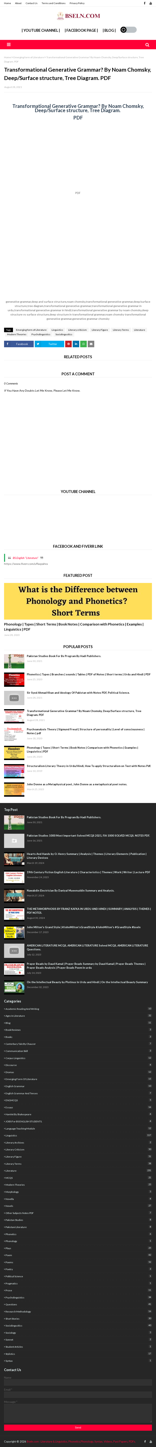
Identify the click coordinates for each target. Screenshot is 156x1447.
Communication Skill (78, 1051)
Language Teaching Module (78, 1128)
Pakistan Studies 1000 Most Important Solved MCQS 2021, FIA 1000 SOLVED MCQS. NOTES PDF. (88, 835)
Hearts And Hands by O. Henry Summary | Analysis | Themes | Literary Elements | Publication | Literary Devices (86, 856)
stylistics (78, 1353)
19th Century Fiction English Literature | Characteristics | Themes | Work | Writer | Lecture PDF (88, 872)
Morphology (78, 1191)
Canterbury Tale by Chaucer (78, 1043)
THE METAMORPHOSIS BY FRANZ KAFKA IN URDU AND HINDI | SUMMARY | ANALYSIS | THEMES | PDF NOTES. (89, 911)
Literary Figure (100, 329)
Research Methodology (78, 1311)
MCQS (78, 1177)
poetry (78, 1269)
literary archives (78, 1142)
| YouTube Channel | (41, 30)
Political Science (78, 1276)
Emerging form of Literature (28, 57)
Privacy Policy (77, 3)
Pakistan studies (78, 1219)
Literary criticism (77, 329)
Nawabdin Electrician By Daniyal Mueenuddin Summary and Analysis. (70, 890)
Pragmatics (78, 1283)
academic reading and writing (78, 1008)
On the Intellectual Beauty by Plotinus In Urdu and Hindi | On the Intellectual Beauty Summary (87, 982)
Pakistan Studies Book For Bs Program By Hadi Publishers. (64, 656)
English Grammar (78, 1086)
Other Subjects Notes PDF (78, 1213)
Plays (78, 1248)
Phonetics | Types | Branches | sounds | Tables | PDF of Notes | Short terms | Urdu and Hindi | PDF (89, 674)
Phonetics (78, 1234)
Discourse (78, 1065)
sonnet (78, 1339)
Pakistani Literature (78, 1227)
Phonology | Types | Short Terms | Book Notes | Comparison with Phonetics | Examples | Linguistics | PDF (74, 627)
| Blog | (109, 30)
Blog (78, 1022)
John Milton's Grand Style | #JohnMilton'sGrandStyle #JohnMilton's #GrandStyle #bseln (84, 927)
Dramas (78, 1072)
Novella (78, 1199)
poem (78, 1255)
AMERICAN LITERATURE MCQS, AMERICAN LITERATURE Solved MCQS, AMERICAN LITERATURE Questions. (87, 947)
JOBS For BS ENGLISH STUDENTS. (78, 1121)
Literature (139, 329)
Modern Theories (16, 334)
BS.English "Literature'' (25, 558)
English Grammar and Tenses (78, 1093)
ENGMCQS (78, 1100)
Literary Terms (121, 329)
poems (78, 1262)
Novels (78, 1205)
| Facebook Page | (81, 30)
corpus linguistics (78, 1058)
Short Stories (78, 1318)
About (18, 3)
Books (78, 1036)
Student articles (78, 1346)
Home (7, 3)
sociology (78, 1332)
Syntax (78, 1360)
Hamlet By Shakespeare (78, 1114)
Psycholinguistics (40, 334)
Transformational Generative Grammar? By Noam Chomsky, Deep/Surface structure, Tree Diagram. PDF (84, 713)
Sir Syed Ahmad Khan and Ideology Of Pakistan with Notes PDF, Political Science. (78, 692)
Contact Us (32, 3)
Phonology (78, 1241)
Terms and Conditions (54, 3)
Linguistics (57, 329)
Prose (78, 1290)
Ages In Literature (78, 1015)
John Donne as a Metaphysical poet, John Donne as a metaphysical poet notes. (77, 784)
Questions (78, 1304)
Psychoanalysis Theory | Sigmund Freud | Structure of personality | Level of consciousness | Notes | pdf (85, 731)
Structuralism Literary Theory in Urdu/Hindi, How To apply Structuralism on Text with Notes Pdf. (89, 766)
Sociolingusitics (63, 334)
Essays (78, 1107)
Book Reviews (78, 1029)
